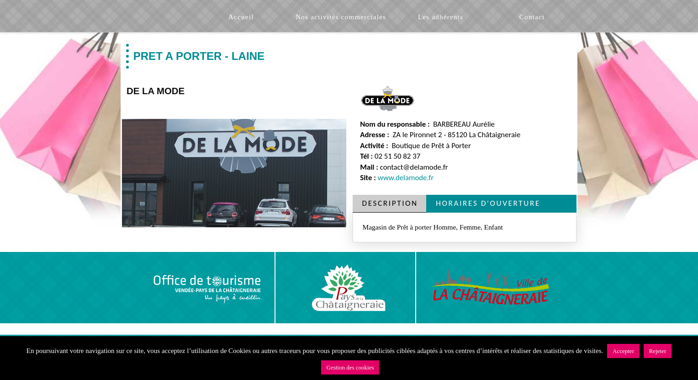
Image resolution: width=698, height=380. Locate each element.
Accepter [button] (623, 351)
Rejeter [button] (657, 351)
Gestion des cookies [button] (350, 367)
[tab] (390, 204)
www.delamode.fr (406, 177)
